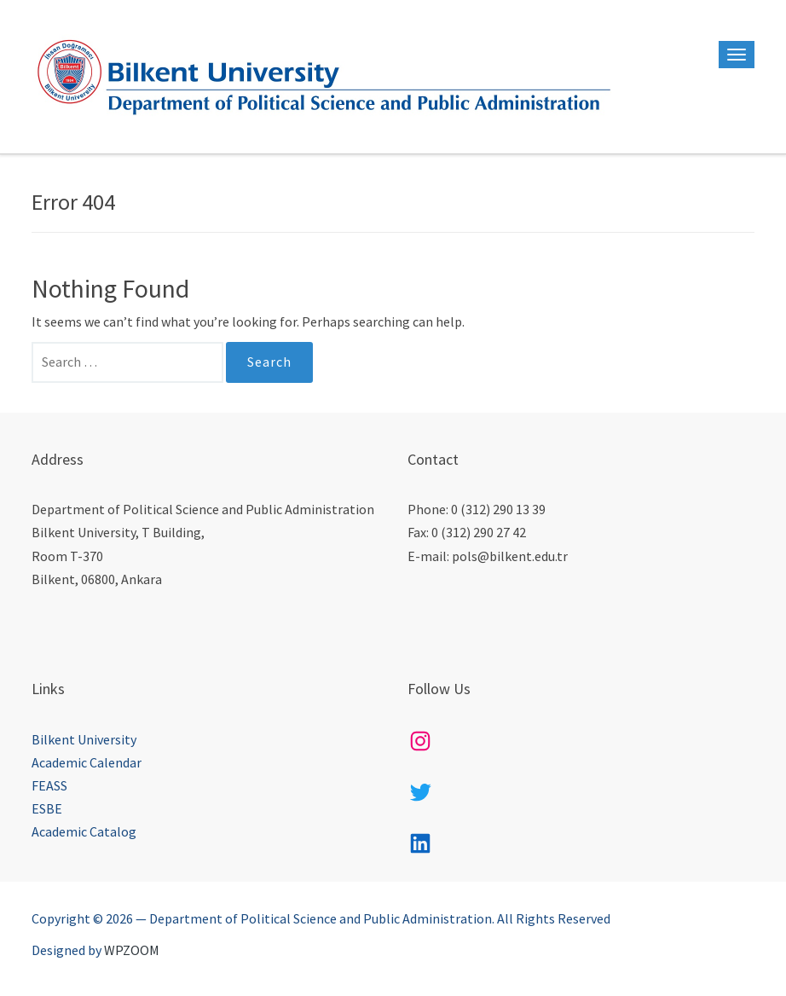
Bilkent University (84, 739)
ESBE (47, 808)
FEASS (49, 785)
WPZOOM (131, 949)
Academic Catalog (84, 831)
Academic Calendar (87, 762)
